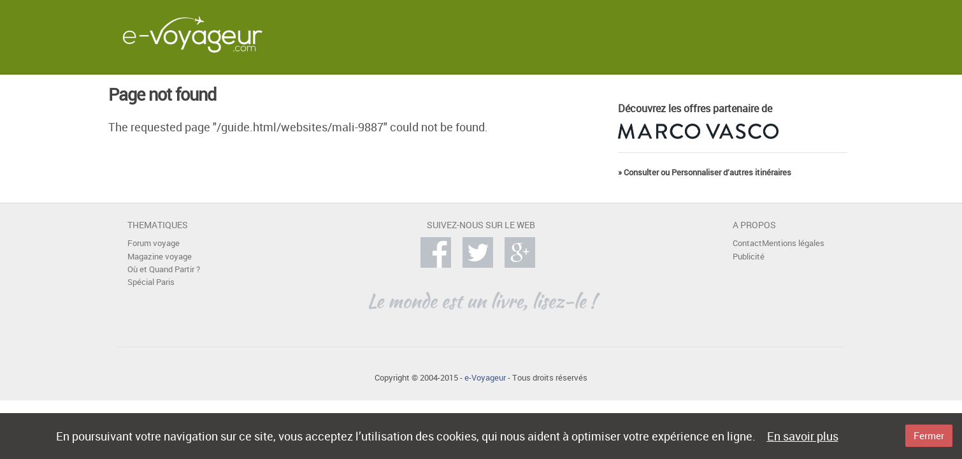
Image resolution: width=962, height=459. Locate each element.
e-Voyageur (485, 377)
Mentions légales (793, 243)
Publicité (749, 256)
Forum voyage (153, 243)
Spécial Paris (151, 282)
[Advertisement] (601, 34)
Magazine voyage (159, 256)
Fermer (929, 435)
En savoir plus (802, 436)
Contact (747, 243)
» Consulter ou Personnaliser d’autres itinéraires (704, 172)
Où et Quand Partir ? (163, 269)
